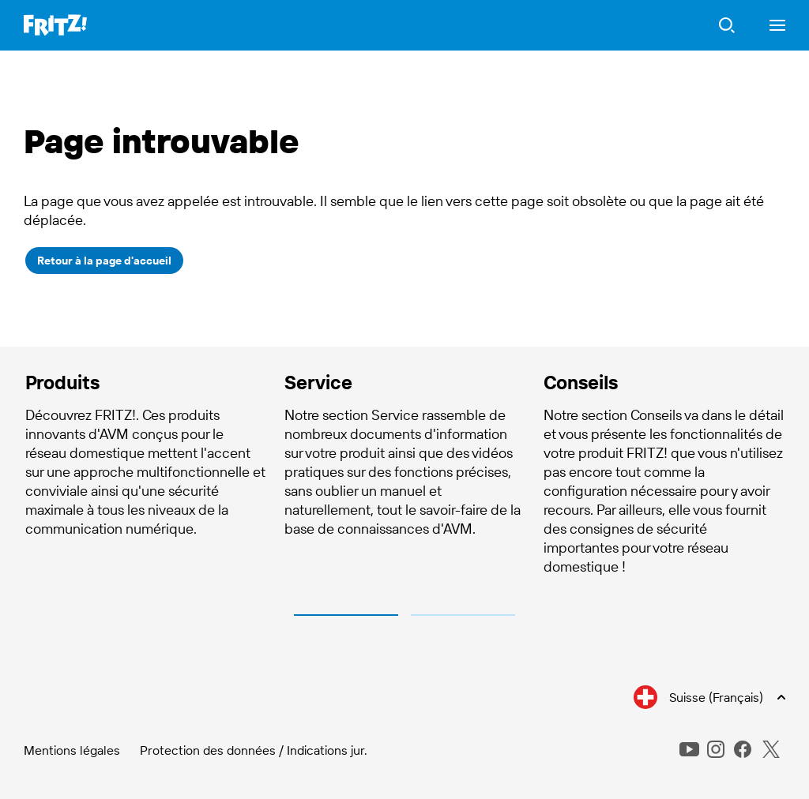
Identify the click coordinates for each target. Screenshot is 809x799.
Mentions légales (72, 750)
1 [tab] (346, 615)
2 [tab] (463, 615)
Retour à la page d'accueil (104, 260)
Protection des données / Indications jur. (253, 750)
